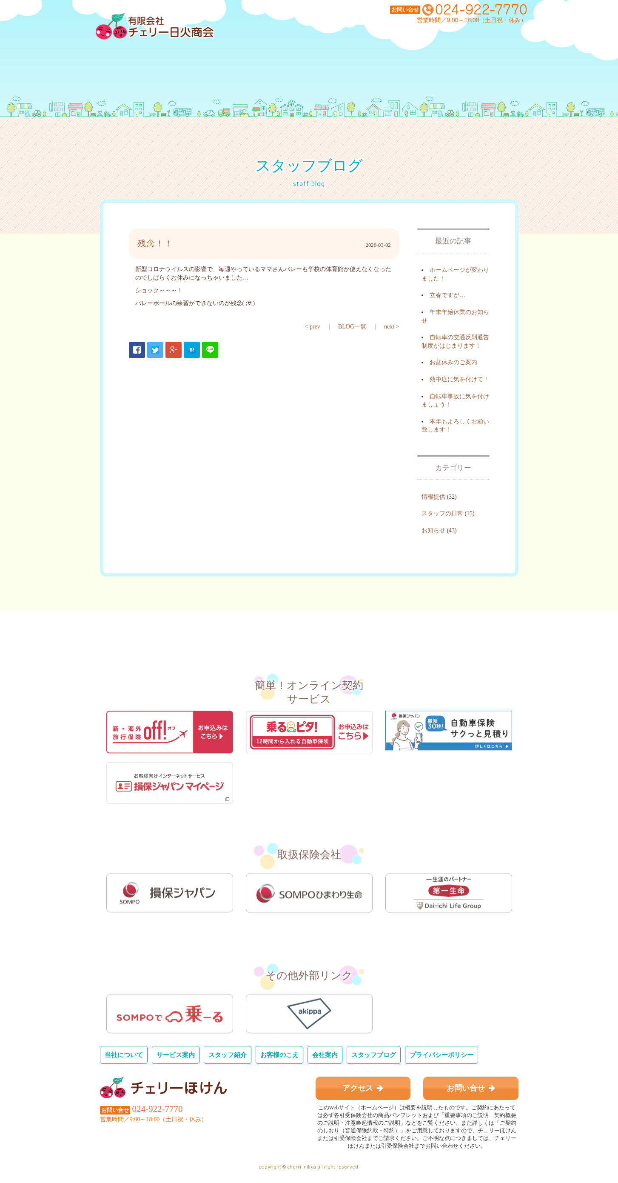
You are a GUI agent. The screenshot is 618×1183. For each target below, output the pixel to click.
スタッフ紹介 (227, 1054)
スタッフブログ (373, 1054)
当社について (124, 1054)
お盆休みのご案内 (453, 362)
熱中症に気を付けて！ (459, 379)
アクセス (362, 1088)
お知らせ (433, 530)
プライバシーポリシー (441, 1054)
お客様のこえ (279, 1054)
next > (391, 326)
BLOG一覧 (352, 326)
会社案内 (325, 1054)
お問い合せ (471, 1088)
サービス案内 (176, 1054)
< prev (312, 326)
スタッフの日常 (442, 513)
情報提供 (433, 497)
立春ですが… (447, 295)
